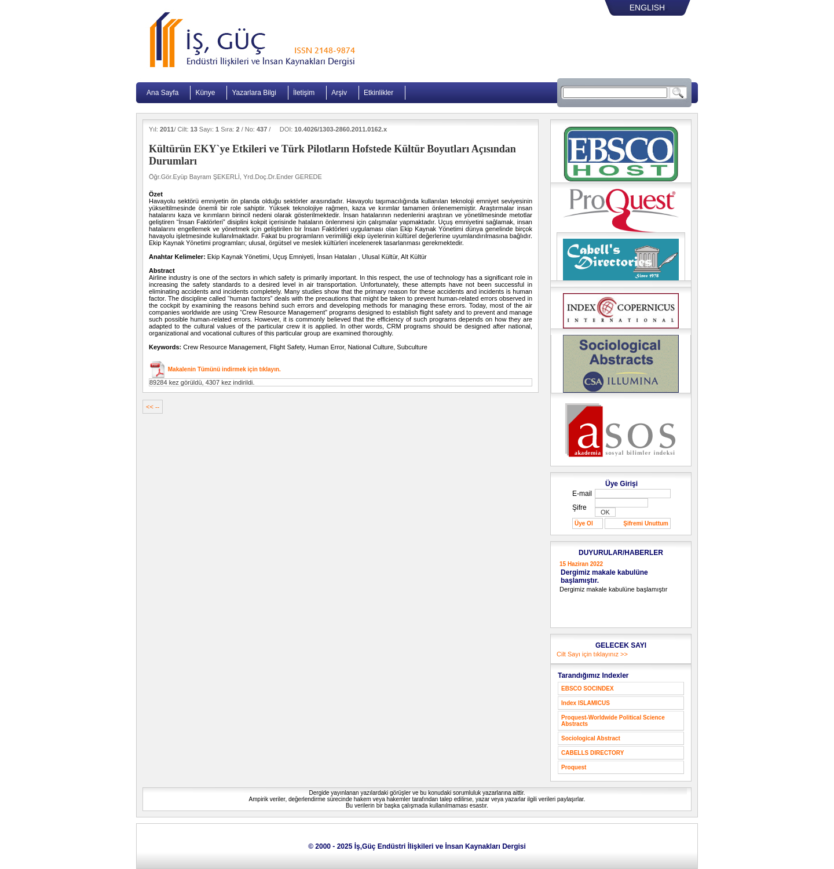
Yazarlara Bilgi (254, 93)
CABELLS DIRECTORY (592, 753)
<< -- (152, 406)
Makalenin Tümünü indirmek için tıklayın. (223, 369)
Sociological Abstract (590, 738)
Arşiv (339, 93)
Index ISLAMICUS (585, 703)
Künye (205, 93)
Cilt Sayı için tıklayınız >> (592, 654)
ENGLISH (647, 7)
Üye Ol (584, 523)
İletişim (303, 93)
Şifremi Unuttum (645, 523)
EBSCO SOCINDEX (587, 688)
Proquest (573, 767)
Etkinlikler (378, 93)
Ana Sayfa (162, 93)
